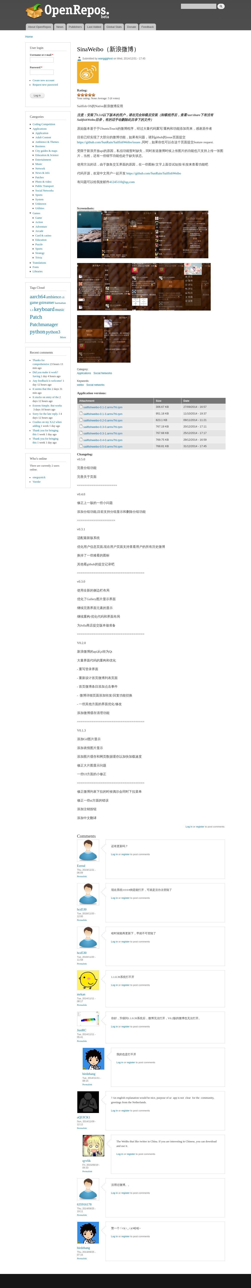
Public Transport (44, 186)
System (39, 199)
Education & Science (47, 155)
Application (41, 133)
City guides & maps (46, 150)
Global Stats (114, 27)
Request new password (45, 84)
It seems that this (42, 389)
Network (40, 168)
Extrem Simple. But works (47, 405)
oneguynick (39, 477)
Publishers (75, 27)
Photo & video (43, 181)
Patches (39, 177)
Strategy (40, 253)
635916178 (84, 1204)
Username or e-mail (41, 54)
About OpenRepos (39, 27)
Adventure (41, 226)
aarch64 (38, 296)
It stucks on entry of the (46, 397)
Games (36, 213)
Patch (36, 317)
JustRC (81, 1030)
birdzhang (89, 1074)
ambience (53, 297)
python (37, 331)
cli (63, 297)
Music (38, 164)
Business (40, 146)
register (200, 826)
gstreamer (46, 302)
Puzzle (39, 244)
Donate (131, 27)
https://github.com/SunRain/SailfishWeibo (153, 173)
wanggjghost (105, 58)
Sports (38, 194)
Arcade (39, 231)
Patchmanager (44, 324)
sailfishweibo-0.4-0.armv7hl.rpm (102, 440)
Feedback (148, 27)
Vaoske (37, 481)
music (59, 310)
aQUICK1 (83, 1117)
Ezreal (81, 865)
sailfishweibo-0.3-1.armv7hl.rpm (102, 433)
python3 (53, 332)
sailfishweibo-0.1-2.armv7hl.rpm (102, 407)
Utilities (39, 208)
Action (39, 222)
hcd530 (82, 909)
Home (29, 36)
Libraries (37, 271)
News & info (42, 172)
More (63, 337)
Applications (40, 128)
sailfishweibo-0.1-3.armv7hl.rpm (102, 414)
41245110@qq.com (122, 182)
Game (38, 217)
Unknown (40, 203)
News (60, 27)
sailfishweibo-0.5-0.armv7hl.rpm (102, 446)
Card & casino (43, 235)
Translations (39, 262)
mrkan (81, 994)
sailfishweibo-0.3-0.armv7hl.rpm (102, 427)
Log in (189, 826)
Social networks (95, 384)
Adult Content (43, 137)
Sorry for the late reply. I (46, 413)
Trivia (38, 257)
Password (36, 67)
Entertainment (43, 159)
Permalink (82, 876)
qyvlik (87, 1160)
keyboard (44, 309)
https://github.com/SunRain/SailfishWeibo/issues (108, 142)
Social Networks (44, 190)
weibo (80, 384)
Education (41, 239)
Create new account (43, 80)
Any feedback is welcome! (47, 380)
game (34, 302)
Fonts (36, 267)
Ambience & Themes (47, 141)
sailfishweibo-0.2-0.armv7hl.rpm (102, 420)
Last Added (94, 27)
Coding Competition (44, 124)
